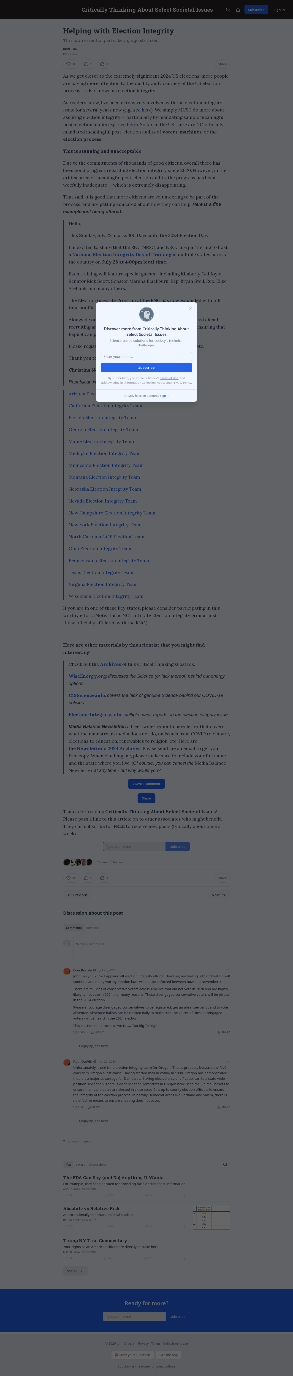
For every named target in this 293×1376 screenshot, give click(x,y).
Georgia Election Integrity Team (103, 429)
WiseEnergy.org (87, 676)
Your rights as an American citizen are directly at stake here (110, 1246)
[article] (146, 1186)
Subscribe (256, 9)
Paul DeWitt (82, 1061)
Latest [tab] (80, 1164)
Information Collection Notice (144, 383)
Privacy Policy (181, 383)
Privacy (143, 1343)
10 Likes (101, 862)
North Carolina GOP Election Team (106, 536)
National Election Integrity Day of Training (121, 254)
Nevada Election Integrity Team (103, 501)
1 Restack (116, 862)
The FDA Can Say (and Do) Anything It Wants (113, 1177)
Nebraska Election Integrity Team (105, 489)
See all (75, 1271)
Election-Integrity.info (95, 714)
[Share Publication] (238, 9)
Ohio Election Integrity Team (100, 548)
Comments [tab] (74, 928)
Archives (110, 664)
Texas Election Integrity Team (101, 572)
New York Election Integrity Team (105, 525)
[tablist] (82, 927)
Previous (77, 894)
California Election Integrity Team (105, 405)
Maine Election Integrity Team (101, 441)
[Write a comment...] (151, 951)
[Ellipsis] (227, 970)
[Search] (228, 9)
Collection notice (175, 1343)
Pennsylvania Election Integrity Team (109, 560)
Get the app (169, 1355)
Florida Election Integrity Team (102, 417)
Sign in (279, 9)
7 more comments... (77, 1141)
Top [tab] (68, 1164)
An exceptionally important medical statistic (98, 1214)
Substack (124, 1366)
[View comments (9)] (88, 64)
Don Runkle (82, 970)
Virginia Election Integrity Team (103, 584)
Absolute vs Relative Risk (91, 1208)
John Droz (70, 49)
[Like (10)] (71, 64)
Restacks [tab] (92, 928)
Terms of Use (169, 378)
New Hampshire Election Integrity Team (112, 513)
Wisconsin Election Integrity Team (106, 596)
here (146, 110)
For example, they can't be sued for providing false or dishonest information (124, 1183)
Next (219, 894)
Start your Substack (132, 1354)
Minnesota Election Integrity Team (106, 465)
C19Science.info (87, 695)
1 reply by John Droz (93, 1046)
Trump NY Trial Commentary (95, 1240)
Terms (155, 1343)
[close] (190, 309)
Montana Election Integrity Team (104, 477)
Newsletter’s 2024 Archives (109, 748)
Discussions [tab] (97, 1164)
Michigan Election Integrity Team (105, 453)
